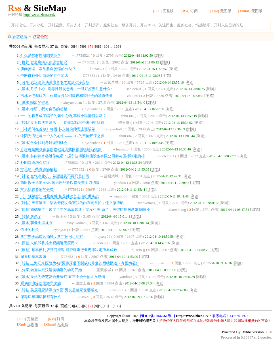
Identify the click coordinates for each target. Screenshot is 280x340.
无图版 (225, 11)
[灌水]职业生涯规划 (36, 223)
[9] (100, 46)
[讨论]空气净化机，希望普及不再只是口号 (54, 176)
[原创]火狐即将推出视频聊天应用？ (49, 243)
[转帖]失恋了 (30, 216)
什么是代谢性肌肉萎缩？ (40, 55)
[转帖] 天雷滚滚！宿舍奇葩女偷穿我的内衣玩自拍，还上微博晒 (71, 203)
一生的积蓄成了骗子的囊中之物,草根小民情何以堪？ (63, 116)
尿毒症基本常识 (33, 256)
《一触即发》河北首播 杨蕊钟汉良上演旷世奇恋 (59, 196)
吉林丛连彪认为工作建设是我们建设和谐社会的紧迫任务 (66, 96)
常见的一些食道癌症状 (38, 169)
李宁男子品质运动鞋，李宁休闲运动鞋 (51, 236)
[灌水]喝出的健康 (34, 102)
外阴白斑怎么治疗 (35, 162)
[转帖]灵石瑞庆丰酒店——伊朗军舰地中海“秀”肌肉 (62, 122)
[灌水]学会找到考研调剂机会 (43, 143)
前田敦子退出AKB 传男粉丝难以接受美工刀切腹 (59, 182)
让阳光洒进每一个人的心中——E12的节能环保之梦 (62, 136)
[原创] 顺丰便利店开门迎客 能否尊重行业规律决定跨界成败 (68, 250)
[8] (96, 46)
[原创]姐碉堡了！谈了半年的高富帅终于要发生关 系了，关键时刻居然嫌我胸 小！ (87, 209)
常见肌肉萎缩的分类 (37, 189)
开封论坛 (15, 14)
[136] (117, 46)
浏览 (159, 55)
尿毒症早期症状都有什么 (40, 297)
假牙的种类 (29, 230)
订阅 (194, 11)
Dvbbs (246, 332)
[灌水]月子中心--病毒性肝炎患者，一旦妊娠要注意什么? (66, 89)
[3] (72, 46)
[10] (105, 46)
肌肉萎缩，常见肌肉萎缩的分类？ (48, 69)
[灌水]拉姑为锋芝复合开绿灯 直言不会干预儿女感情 (62, 277)
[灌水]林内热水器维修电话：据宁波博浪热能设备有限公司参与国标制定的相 (82, 156)
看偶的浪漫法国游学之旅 (40, 283)
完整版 (168, 11)
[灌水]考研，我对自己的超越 (43, 109)
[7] (90, 46)
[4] (76, 46)
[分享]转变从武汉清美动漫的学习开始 (51, 270)
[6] (85, 46)
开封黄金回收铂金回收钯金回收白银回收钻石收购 (61, 149)
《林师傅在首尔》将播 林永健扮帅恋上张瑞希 (57, 129)
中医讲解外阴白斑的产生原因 (44, 75)
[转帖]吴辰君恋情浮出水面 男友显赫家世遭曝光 (59, 290)
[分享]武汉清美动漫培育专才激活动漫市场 (54, 82)
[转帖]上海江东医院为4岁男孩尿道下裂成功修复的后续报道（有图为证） (79, 263)
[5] (81, 46)
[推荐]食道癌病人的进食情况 (43, 62)
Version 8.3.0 (262, 332)
